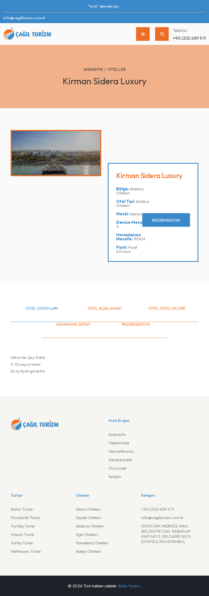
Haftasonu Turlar (26, 551)
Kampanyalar (121, 459)
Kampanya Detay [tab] (73, 324)
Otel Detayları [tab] (42, 308)
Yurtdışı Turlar (23, 526)
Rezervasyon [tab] (136, 324)
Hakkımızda (119, 442)
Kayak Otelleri (88, 517)
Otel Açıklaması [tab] (105, 308)
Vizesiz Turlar (23, 534)
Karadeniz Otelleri (92, 542)
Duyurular (118, 468)
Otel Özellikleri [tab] (167, 308)
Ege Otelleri (87, 534)
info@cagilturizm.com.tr (24, 17)
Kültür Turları (22, 509)
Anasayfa (93, 69)
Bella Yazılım (129, 585)
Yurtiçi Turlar (22, 542)
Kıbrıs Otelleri (88, 509)
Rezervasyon (166, 220)
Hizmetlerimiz (121, 451)
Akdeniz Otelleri (90, 526)
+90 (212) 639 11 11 (157, 509)
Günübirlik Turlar (25, 517)
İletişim (115, 476)
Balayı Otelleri (88, 551)
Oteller (117, 69)
